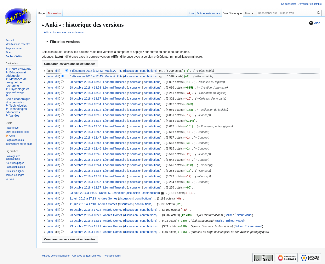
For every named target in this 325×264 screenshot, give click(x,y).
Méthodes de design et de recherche (16, 82)
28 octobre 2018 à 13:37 (85, 98)
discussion (131, 70)
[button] (181, 42)
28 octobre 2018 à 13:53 (85, 82)
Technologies (18, 105)
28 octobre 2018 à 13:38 (85, 93)
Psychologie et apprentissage (17, 90)
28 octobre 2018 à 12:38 (85, 170)
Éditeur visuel (243, 215)
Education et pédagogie (16, 74)
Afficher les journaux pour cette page (64, 32)
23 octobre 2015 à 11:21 (85, 226)
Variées (14, 115)
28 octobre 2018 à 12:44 (85, 159)
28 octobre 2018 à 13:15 (85, 115)
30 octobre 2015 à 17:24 (85, 209)
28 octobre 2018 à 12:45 (85, 154)
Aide (314, 23)
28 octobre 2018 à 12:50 (85, 126)
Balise (229, 215)
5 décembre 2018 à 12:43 (86, 70)
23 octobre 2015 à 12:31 (85, 220)
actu (50, 76)
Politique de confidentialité (55, 255)
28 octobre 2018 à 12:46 (85, 143)
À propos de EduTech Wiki (86, 255)
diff (57, 70)
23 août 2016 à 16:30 (83, 193)
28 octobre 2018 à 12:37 (85, 176)
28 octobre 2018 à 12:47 (85, 132)
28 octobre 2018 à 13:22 (85, 109)
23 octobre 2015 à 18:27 (85, 215)
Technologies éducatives (16, 110)
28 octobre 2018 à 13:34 (85, 104)
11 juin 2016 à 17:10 (83, 204)
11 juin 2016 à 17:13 (83, 198)
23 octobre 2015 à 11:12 (85, 232)
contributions (148, 70)
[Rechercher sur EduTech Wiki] (289, 13)
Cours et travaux (20, 69)
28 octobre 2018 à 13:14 (85, 120)
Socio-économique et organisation (18, 100)
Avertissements (112, 255)
